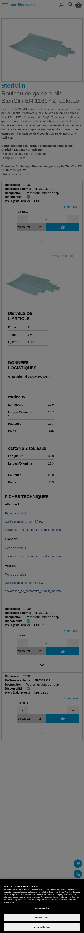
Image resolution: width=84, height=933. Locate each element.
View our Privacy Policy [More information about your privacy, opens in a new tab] (24, 902)
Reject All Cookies (42, 918)
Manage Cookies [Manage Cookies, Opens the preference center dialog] (42, 908)
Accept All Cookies (42, 927)
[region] (42, 906)
